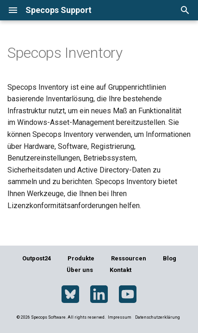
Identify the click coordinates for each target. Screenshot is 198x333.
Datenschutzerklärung (157, 317)
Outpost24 (36, 258)
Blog (169, 258)
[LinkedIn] (99, 295)
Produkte (81, 258)
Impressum (120, 317)
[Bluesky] (70, 295)
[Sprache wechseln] (154, 10)
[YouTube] (127, 295)
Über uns (80, 269)
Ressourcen (128, 258)
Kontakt (120, 269)
